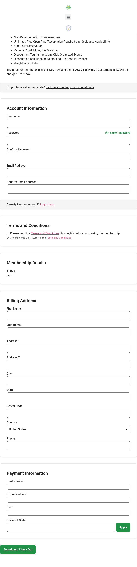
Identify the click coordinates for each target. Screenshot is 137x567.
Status (11, 270)
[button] (68, 17)
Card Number (15, 481)
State (10, 389)
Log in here (47, 204)
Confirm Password (19, 149)
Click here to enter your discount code (70, 87)
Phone (11, 438)
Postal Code (14, 406)
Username (13, 116)
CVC (9, 507)
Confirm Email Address (21, 182)
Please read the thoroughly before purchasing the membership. (63, 233)
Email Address (16, 165)
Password (13, 132)
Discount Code (16, 520)
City (9, 373)
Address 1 (13, 341)
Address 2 (13, 357)
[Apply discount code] (123, 527)
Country (12, 422)
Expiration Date (16, 494)
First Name (14, 308)
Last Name (14, 324)
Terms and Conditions (45, 233)
